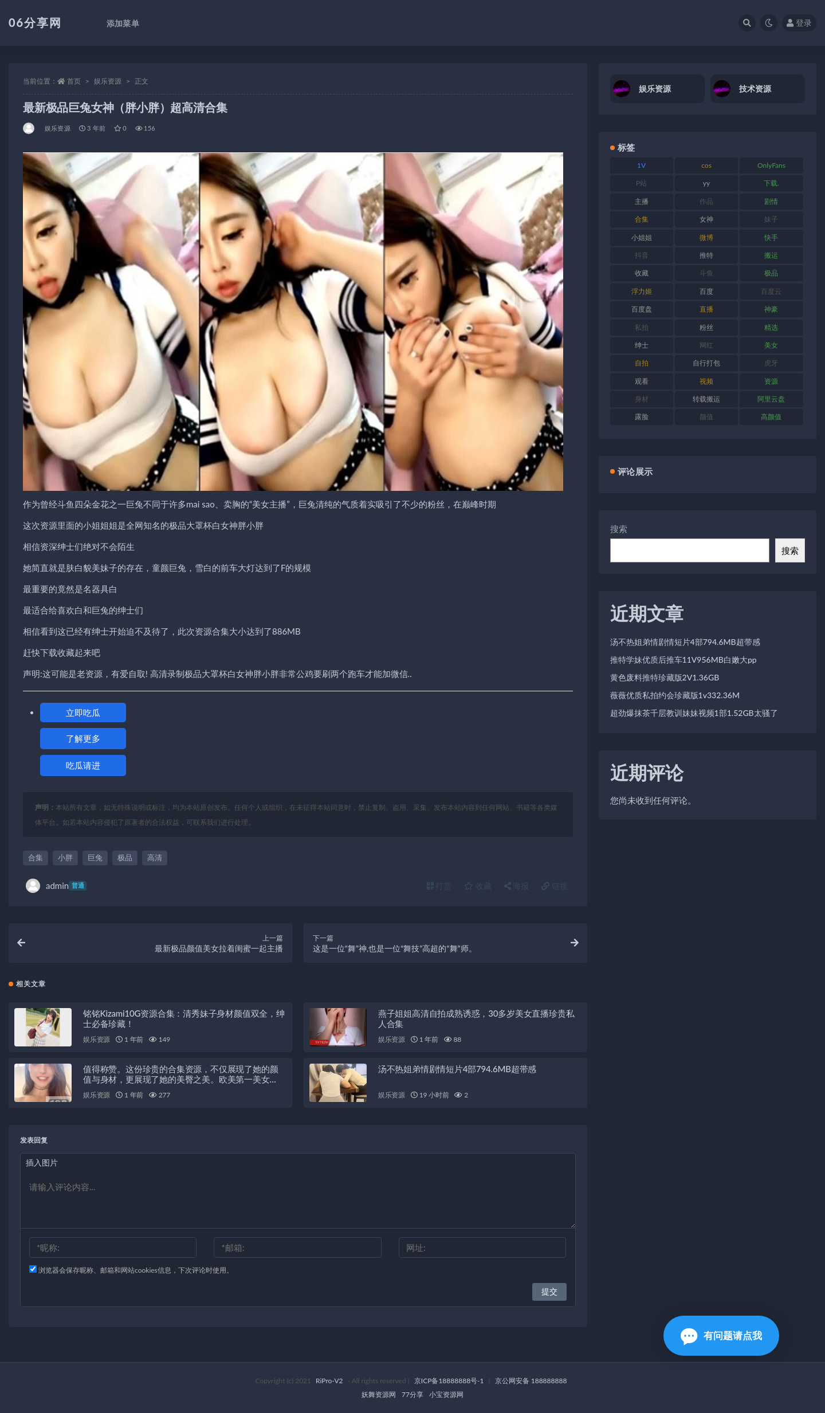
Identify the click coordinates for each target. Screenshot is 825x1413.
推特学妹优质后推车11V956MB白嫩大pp (683, 659)
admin (56, 886)
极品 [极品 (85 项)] (771, 273)
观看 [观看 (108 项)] (642, 381)
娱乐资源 (107, 81)
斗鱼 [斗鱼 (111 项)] (706, 273)
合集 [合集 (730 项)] (642, 219)
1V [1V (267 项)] (641, 165)
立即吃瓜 (83, 712)
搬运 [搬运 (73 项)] (771, 255)
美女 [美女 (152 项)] (771, 345)
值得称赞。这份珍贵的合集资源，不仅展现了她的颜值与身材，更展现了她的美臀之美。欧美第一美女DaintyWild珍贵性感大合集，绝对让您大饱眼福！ (180, 1079)
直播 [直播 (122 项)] (706, 309)
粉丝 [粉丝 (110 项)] (706, 327)
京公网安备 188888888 (531, 1380)
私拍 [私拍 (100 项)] (642, 327)
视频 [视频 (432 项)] (706, 381)
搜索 (618, 529)
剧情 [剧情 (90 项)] (771, 201)
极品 (124, 857)
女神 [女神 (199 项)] (706, 219)
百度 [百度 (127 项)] (706, 291)
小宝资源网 (446, 1394)
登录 (799, 22)
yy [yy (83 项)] (706, 183)
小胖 (65, 857)
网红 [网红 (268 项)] (706, 345)
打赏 (439, 886)
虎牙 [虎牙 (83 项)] (771, 363)
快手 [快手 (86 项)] (771, 237)
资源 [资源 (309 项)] (771, 381)
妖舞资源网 (379, 1394)
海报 (516, 886)
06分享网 (35, 22)
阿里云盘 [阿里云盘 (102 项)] (771, 399)
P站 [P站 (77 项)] (641, 183)
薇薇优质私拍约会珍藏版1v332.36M (675, 695)
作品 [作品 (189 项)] (706, 201)
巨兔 (95, 857)
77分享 (412, 1394)
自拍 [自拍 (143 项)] (642, 363)
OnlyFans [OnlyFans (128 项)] (771, 165)
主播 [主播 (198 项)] (642, 201)
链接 (554, 886)
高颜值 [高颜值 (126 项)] (771, 416)
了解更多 (83, 738)
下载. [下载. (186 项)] (771, 183)
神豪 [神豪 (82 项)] (771, 309)
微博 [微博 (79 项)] (706, 237)
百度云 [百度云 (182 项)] (771, 291)
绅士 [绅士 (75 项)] (642, 345)
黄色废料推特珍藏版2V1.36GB (665, 677)
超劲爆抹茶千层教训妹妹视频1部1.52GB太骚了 (694, 713)
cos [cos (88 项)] (706, 165)
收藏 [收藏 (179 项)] (642, 273)
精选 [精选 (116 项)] (771, 327)
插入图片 (42, 1162)
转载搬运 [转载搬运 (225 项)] (706, 399)
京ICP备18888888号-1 (449, 1380)
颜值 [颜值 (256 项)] (706, 416)
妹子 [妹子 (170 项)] (771, 219)
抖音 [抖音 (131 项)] (642, 255)
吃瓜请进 (83, 765)
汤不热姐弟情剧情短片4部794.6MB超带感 (457, 1069)
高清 (154, 857)
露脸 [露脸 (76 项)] (642, 416)
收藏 (478, 886)
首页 (74, 81)
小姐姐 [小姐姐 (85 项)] (641, 237)
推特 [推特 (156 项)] (706, 255)
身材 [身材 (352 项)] (642, 399)
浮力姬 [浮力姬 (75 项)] (641, 291)
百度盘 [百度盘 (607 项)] (641, 309)
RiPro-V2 (329, 1380)
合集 (35, 857)
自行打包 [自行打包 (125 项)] (706, 363)
